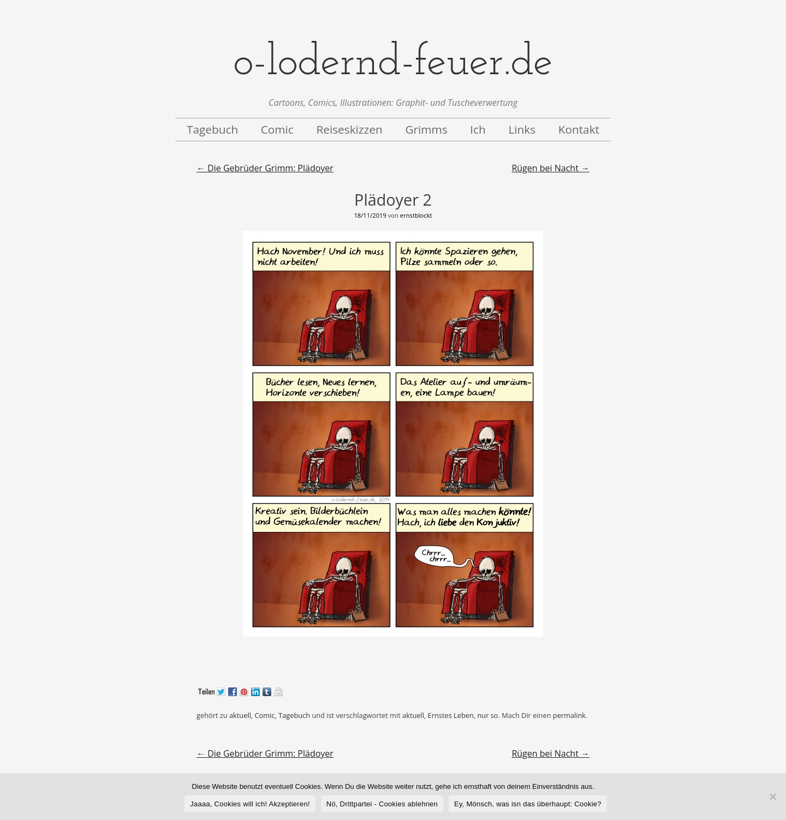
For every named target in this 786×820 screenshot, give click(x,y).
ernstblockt (416, 215)
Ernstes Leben (451, 715)
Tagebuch (212, 129)
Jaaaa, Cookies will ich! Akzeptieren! (250, 804)
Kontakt (578, 129)
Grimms (426, 129)
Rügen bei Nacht (550, 168)
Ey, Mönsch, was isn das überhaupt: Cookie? (528, 804)
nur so (487, 715)
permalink (569, 715)
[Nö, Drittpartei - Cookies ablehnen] (772, 796)
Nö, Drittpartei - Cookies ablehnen (382, 804)
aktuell (240, 715)
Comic (277, 129)
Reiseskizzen (349, 129)
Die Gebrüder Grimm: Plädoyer (265, 168)
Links (521, 129)
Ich (478, 129)
